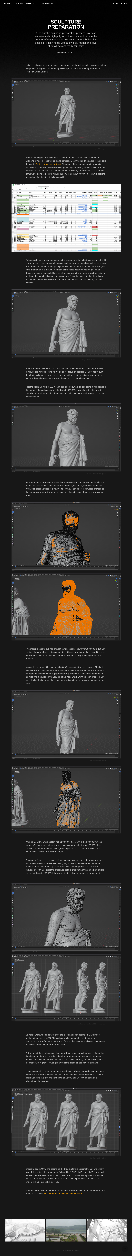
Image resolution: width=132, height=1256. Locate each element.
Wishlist (31, 3)
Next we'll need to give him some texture (63, 1193)
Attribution (46, 3)
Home (7, 3)
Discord (18, 3)
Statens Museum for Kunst (48, 164)
